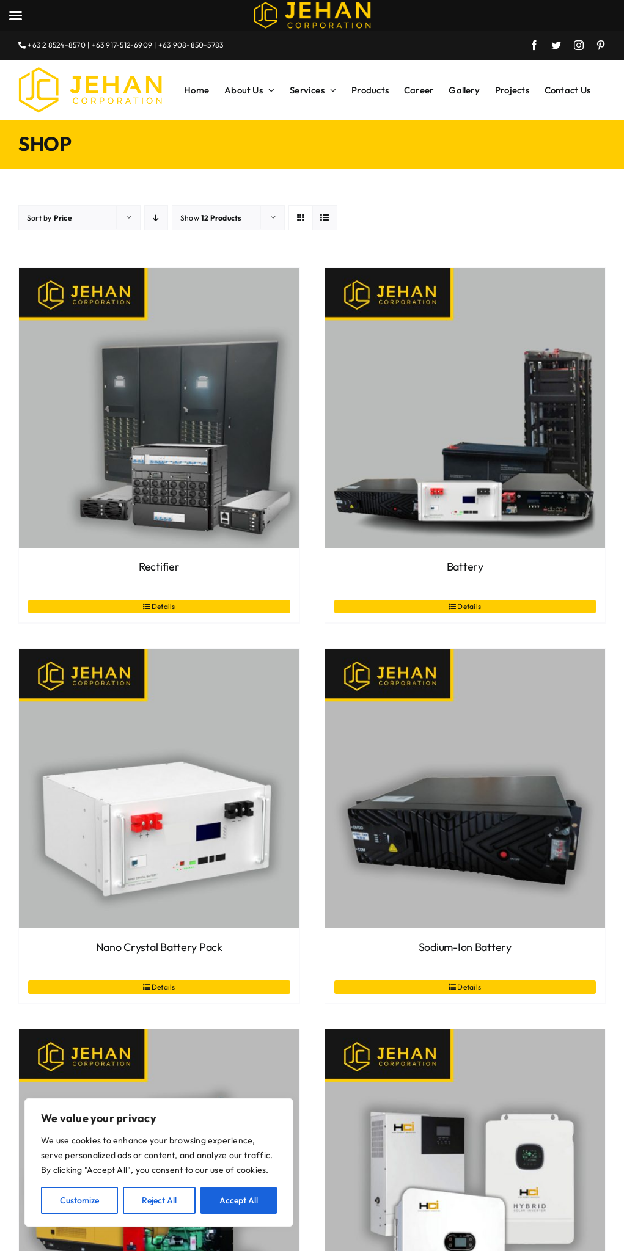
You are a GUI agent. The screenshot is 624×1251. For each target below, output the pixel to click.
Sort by (49, 217)
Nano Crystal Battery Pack (159, 947)
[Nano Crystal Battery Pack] (159, 789)
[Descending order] (156, 217)
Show (211, 217)
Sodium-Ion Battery (465, 947)
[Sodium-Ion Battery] (465, 789)
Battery (465, 567)
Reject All (159, 1200)
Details (163, 606)
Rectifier (159, 567)
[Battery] (465, 408)
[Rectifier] (159, 408)
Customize (79, 1200)
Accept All (238, 1200)
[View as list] (325, 218)
